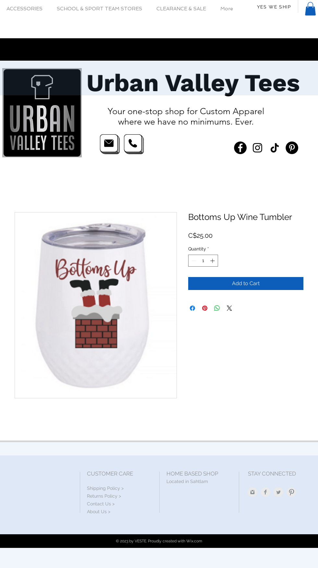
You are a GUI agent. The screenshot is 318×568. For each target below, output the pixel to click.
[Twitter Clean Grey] (278, 492)
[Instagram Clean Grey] (252, 492)
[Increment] (213, 260)
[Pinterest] (292, 147)
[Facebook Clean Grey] (265, 492)
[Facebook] (240, 147)
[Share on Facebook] (192, 308)
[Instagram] (257, 147)
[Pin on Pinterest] (205, 308)
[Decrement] (193, 260)
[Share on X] (229, 308)
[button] (310, 9)
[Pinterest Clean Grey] (291, 492)
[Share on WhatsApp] (217, 308)
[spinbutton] (203, 260)
